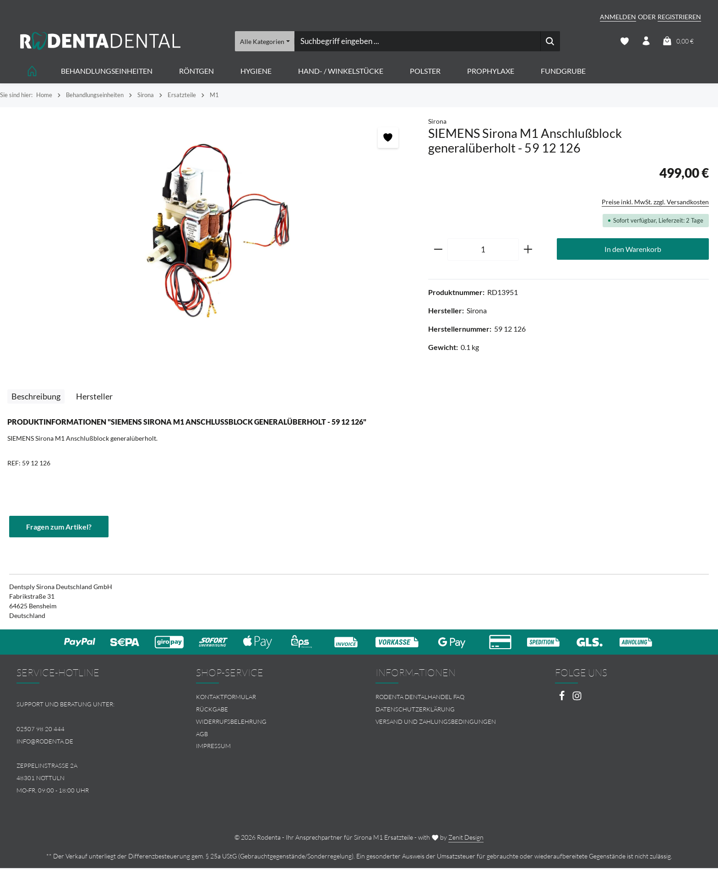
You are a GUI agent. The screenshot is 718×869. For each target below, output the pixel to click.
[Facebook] (562, 699)
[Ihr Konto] (646, 41)
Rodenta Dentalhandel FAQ (419, 697)
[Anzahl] (483, 250)
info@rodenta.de (44, 741)
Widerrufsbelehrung (231, 722)
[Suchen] (550, 41)
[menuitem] (269, 697)
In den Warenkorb (632, 249)
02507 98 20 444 (40, 729)
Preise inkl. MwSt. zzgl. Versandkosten (655, 202)
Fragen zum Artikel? (59, 526)
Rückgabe (212, 709)
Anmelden (618, 17)
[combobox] (417, 41)
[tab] (36, 397)
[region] (209, 229)
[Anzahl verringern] (438, 250)
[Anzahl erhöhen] (528, 250)
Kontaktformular (226, 697)
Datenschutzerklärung (415, 709)
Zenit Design (466, 838)
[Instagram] (577, 699)
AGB (202, 734)
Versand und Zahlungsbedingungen (435, 722)
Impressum (213, 746)
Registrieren (679, 17)
